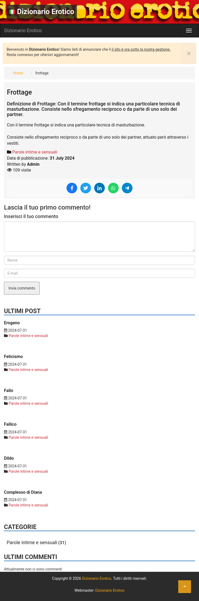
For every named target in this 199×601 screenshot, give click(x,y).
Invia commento (22, 288)
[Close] (188, 53)
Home (18, 73)
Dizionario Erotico (41, 11)
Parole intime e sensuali (34, 152)
